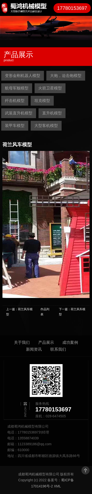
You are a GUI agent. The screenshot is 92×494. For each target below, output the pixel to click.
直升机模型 (52, 113)
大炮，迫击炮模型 (65, 76)
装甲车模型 (15, 126)
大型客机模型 (46, 126)
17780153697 (72, 8)
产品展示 (46, 342)
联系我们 (58, 349)
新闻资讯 (34, 349)
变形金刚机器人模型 (22, 76)
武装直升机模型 (18, 113)
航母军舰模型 (16, 88)
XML (57, 486)
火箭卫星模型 (50, 88)
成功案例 (70, 342)
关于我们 (22, 342)
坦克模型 (42, 101)
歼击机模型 (15, 101)
